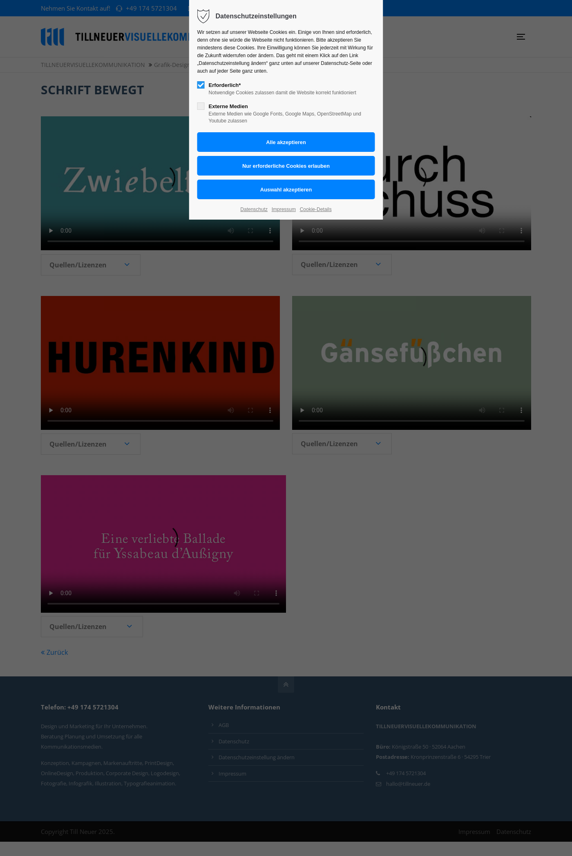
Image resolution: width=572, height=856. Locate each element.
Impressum (284, 209)
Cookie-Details (316, 209)
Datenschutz (254, 209)
